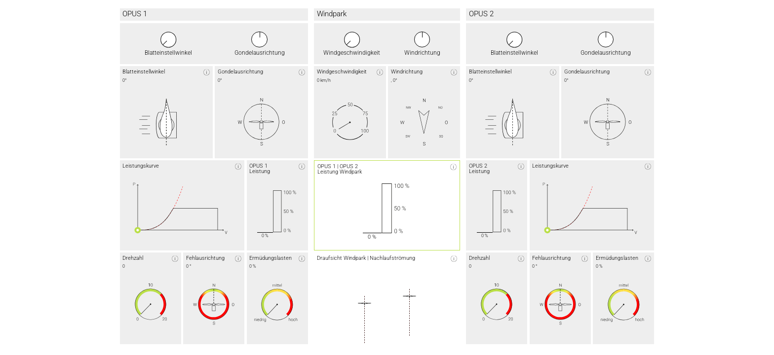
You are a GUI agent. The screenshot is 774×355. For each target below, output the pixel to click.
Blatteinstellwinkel (168, 53)
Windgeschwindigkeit (351, 53)
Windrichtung (422, 53)
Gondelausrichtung (259, 53)
